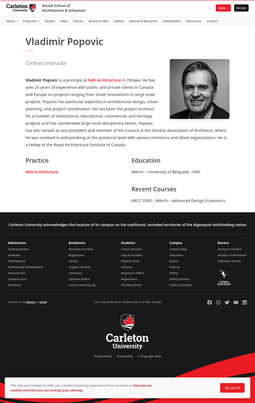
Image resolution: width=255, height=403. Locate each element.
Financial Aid (16, 273)
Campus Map (178, 249)
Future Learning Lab (82, 285)
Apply (222, 8)
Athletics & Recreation (232, 255)
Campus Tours (17, 279)
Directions (176, 255)
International (17, 261)
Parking (175, 267)
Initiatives (14, 285)
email (43, 302)
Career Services (131, 249)
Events (174, 261)
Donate (241, 8)
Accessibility (125, 356)
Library (73, 261)
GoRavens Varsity (229, 261)
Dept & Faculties (132, 255)
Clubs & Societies (181, 285)
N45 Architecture (104, 80)
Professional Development (25, 267)
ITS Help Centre (131, 285)
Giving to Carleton (230, 249)
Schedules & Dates (81, 249)
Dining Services (180, 279)
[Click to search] (210, 8)
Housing (126, 267)
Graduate (14, 255)
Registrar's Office (132, 273)
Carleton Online (79, 279)
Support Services (80, 267)
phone (31, 302)
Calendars (75, 273)
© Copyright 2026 (149, 356)
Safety (174, 273)
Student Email (130, 261)
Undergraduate (18, 249)
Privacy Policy (103, 356)
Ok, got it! (232, 388)
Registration (129, 279)
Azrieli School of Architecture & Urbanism (63, 8)
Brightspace (76, 255)
